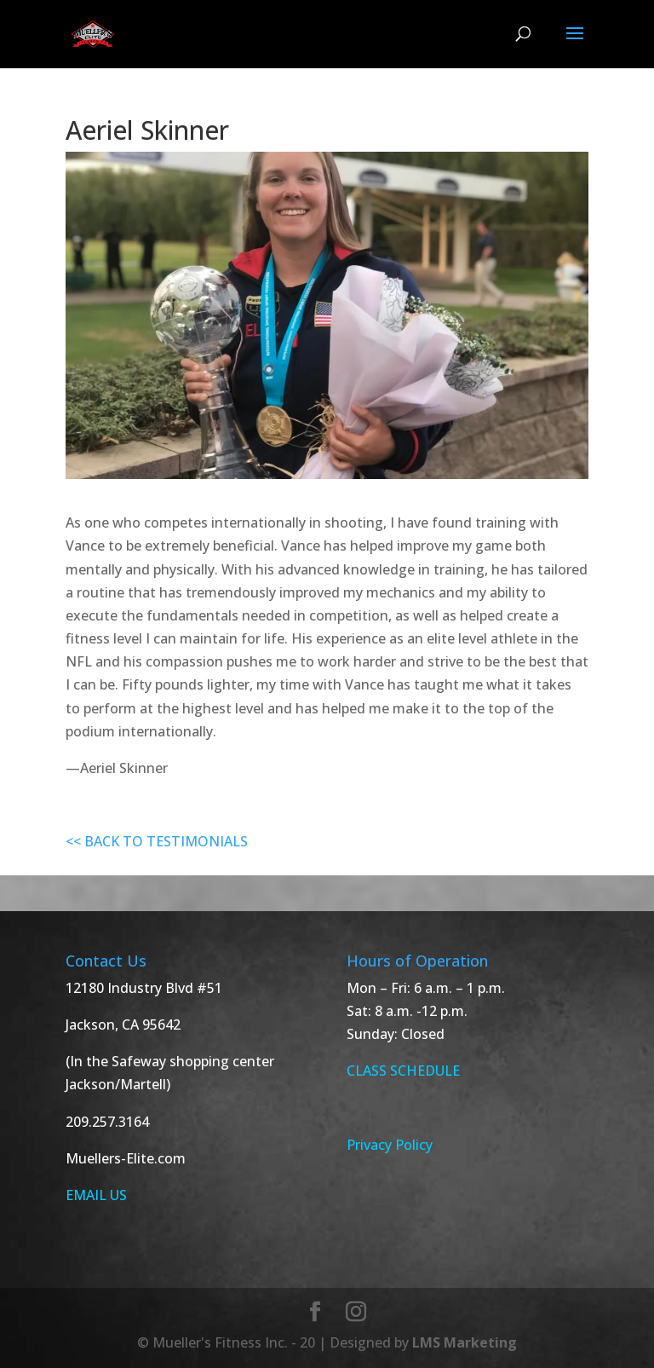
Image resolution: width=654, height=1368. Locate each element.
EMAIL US (96, 1195)
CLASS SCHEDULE (403, 1070)
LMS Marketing (464, 1342)
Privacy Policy (390, 1144)
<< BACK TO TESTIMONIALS (157, 841)
